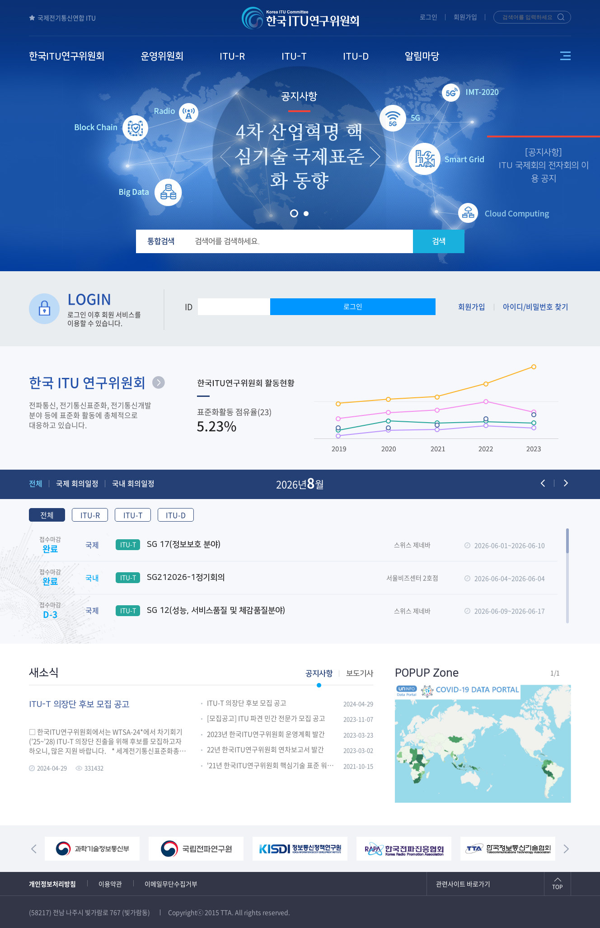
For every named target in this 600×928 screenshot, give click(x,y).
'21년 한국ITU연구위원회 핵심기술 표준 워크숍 (272, 765)
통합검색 (160, 241)
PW (296, 307)
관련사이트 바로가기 (463, 883)
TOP (557, 887)
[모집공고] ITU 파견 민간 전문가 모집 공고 (266, 718)
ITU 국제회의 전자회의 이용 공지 (544, 172)
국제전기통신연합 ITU (62, 17)
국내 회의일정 (133, 483)
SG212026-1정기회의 (170, 577)
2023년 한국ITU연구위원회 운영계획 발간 (266, 734)
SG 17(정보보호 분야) (168, 544)
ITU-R (90, 514)
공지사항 (299, 96)
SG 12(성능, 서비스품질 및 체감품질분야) (200, 610)
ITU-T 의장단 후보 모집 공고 (246, 703)
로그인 (428, 17)
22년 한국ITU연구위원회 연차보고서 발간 (265, 749)
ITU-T (133, 514)
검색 (438, 241)
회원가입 (465, 17)
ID (188, 307)
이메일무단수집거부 (171, 884)
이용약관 (110, 884)
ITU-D (176, 514)
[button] (294, 213)
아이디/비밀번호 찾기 (535, 306)
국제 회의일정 (77, 483)
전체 (35, 483)
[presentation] (225, 156)
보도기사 (359, 673)
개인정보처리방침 (52, 884)
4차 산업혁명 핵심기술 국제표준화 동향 (299, 157)
